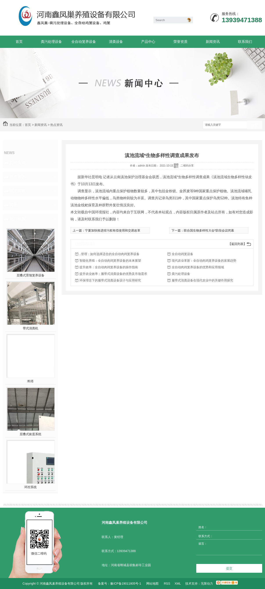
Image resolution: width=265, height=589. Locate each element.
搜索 (254, 125)
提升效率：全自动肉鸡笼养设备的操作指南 (108, 267)
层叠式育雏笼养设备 (30, 275)
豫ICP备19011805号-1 (125, 583)
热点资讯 (56, 125)
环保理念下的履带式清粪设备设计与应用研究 (110, 280)
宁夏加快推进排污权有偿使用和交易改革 (112, 230)
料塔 (30, 381)
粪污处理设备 (51, 41)
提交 (229, 568)
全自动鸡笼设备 (182, 254)
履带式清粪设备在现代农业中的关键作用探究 (202, 280)
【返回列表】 (237, 244)
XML (178, 583)
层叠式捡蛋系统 (30, 434)
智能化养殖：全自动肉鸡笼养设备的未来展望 (110, 260)
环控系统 (30, 487)
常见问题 (17, 191)
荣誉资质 (180, 41)
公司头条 (17, 163)
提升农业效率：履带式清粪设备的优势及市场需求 (113, 273)
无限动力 (207, 583)
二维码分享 (187, 165)
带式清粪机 (30, 328)
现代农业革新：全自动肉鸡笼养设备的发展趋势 (204, 260)
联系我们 (245, 41)
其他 (14, 205)
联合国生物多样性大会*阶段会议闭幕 (209, 230)
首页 (19, 41)
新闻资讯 (213, 41)
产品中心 (148, 41)
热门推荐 (17, 219)
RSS (167, 583)
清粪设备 (116, 41)
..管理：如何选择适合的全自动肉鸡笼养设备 (109, 254)
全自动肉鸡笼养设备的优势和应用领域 (198, 267)
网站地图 (152, 583)
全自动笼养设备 (83, 41)
